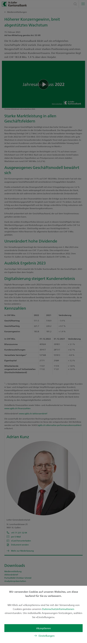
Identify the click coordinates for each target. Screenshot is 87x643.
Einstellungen (47, 635)
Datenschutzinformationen (58, 609)
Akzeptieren (43, 628)
